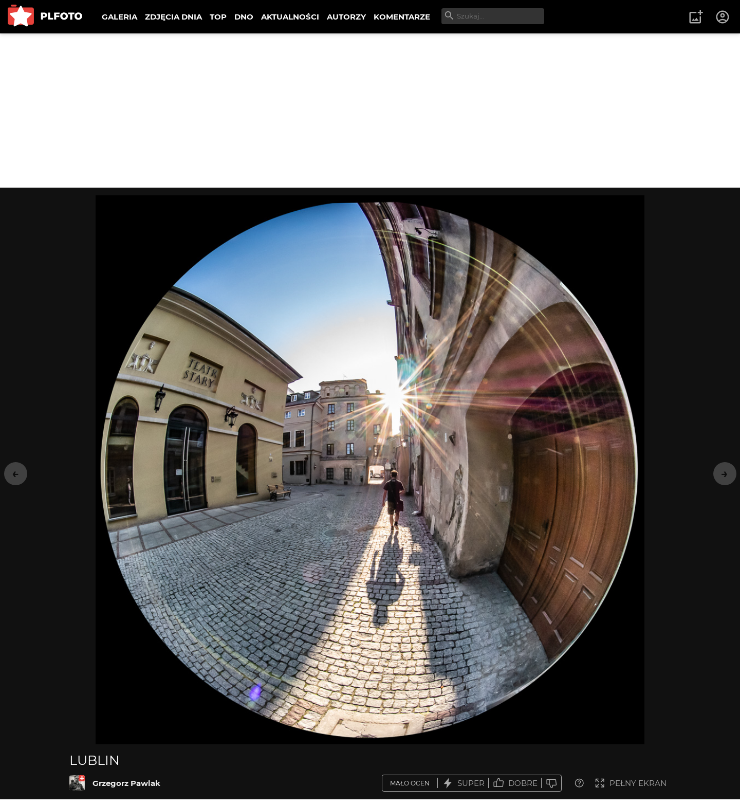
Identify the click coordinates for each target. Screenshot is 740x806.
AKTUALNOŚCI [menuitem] (290, 17)
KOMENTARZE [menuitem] (402, 17)
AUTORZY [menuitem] (346, 17)
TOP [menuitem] (218, 17)
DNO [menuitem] (243, 17)
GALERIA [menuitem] (119, 17)
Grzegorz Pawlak (126, 783)
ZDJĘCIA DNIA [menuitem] (173, 17)
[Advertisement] (370, 110)
